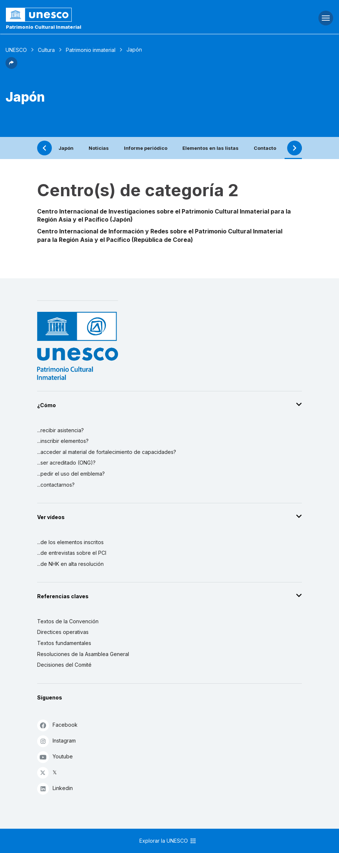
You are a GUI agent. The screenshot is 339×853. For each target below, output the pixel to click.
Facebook (57, 725)
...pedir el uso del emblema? (71, 473)
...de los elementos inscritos (70, 542)
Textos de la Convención (68, 621)
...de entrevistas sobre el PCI (71, 553)
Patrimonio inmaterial (90, 50)
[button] (11, 66)
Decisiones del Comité (64, 665)
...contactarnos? (56, 485)
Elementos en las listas (210, 148)
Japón (66, 148)
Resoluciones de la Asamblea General (83, 654)
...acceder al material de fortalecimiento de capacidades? (106, 452)
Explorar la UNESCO (168, 841)
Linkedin (55, 788)
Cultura (46, 50)
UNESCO (16, 50)
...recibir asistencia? (60, 430)
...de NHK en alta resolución (70, 564)
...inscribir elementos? (63, 441)
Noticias (99, 148)
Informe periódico (145, 148)
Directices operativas (63, 632)
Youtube (55, 756)
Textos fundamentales (64, 643)
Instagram (56, 741)
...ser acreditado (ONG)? (66, 462)
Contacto (265, 148)
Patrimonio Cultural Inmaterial (43, 27)
